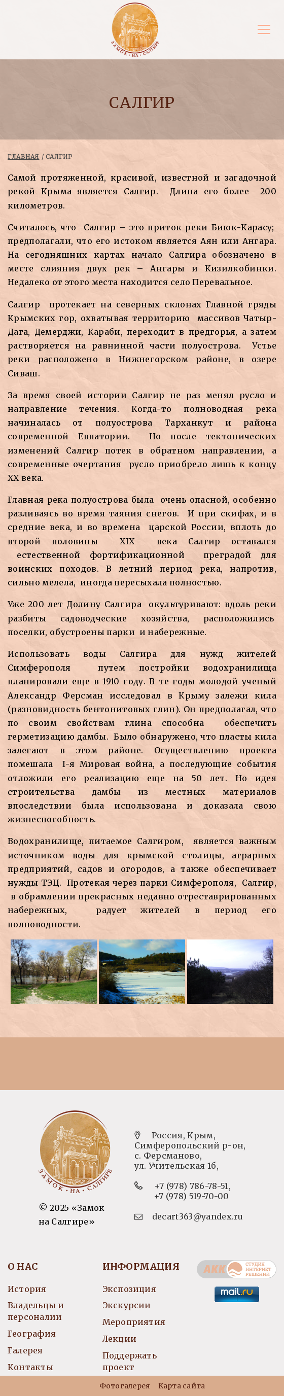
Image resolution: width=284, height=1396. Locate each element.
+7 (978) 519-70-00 (191, 1196)
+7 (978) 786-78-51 (191, 1186)
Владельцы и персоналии (36, 1311)
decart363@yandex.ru (197, 1216)
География (32, 1334)
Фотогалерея (124, 1385)
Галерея (25, 1350)
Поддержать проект (129, 1361)
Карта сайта (181, 1385)
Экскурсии (126, 1305)
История (27, 1289)
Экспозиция (129, 1289)
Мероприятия (133, 1322)
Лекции (119, 1339)
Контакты (30, 1367)
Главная (24, 156)
